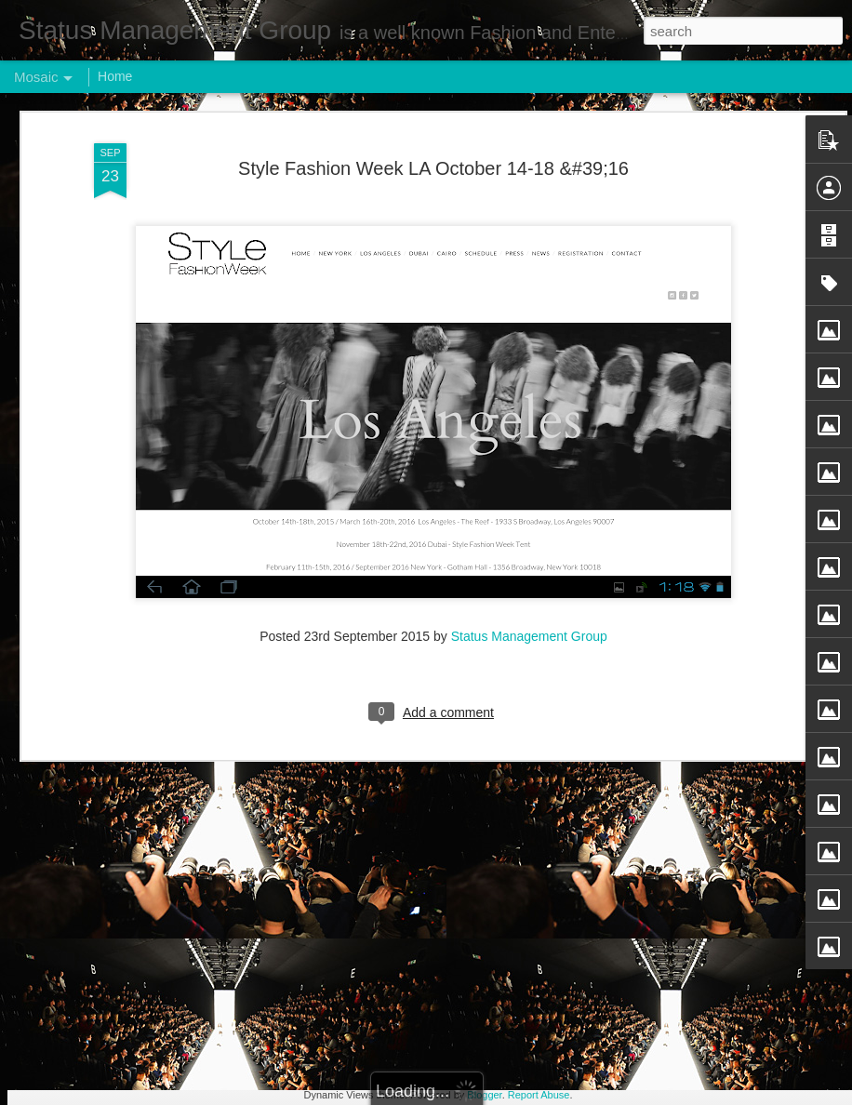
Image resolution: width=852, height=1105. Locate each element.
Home (115, 76)
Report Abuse (539, 1094)
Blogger (484, 1094)
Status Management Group (529, 409)
